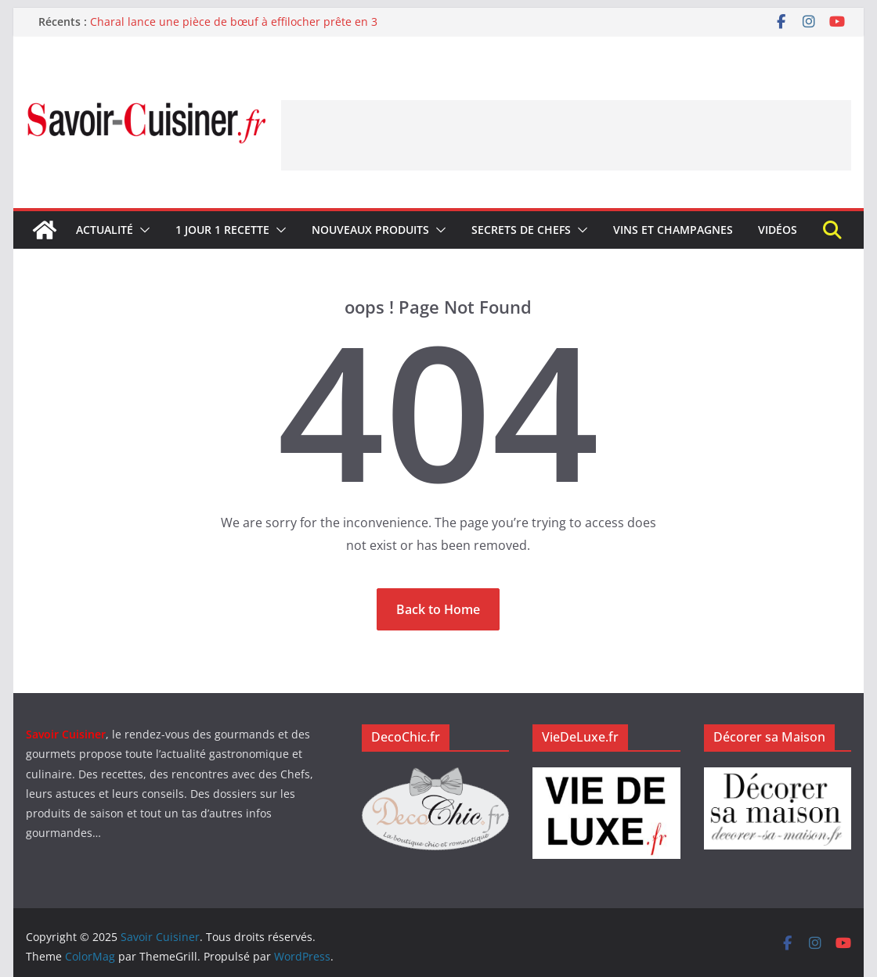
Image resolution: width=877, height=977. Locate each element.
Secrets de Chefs (521, 229)
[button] (141, 230)
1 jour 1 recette (222, 229)
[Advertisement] (566, 135)
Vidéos (777, 229)
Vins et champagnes (673, 229)
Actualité (104, 229)
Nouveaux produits (370, 229)
